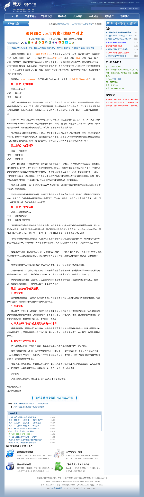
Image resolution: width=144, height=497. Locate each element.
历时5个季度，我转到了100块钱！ (21, 431)
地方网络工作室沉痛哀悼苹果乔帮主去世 (29, 407)
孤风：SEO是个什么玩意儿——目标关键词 (25, 423)
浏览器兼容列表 (56, 488)
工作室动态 (46, 16)
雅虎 (78, 58)
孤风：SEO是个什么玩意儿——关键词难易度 (31, 404)
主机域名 (93, 16)
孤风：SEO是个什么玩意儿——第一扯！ (24, 429)
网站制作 (62, 16)
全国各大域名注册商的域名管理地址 (22, 443)
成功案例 (77, 16)
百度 (55, 58)
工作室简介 (30, 16)
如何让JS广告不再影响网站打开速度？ (23, 417)
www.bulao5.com (28, 79)
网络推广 (109, 16)
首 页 (14, 16)
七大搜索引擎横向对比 (41, 54)
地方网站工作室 (63, 24)
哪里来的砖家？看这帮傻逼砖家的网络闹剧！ (25, 440)
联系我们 (125, 16)
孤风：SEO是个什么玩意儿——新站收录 (24, 426)
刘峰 (114, 79)
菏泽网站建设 (21, 6)
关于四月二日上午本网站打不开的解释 (23, 437)
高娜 (119, 79)
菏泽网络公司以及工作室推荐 (117, 49)
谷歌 (60, 58)
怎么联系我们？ (114, 62)
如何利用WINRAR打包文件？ (117, 56)
